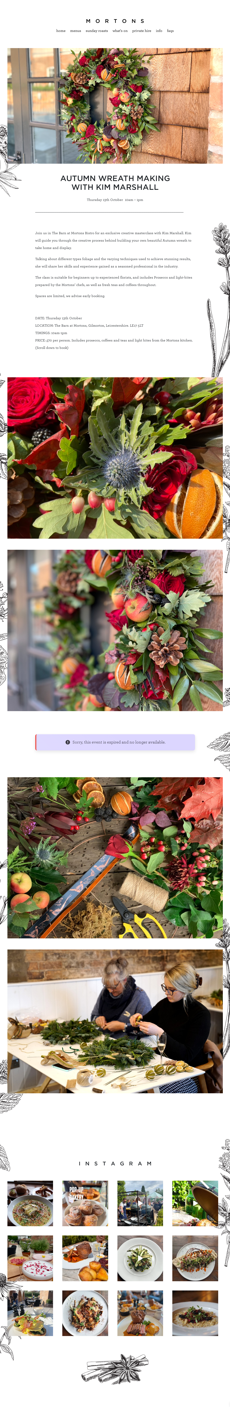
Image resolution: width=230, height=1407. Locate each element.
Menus (75, 31)
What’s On (120, 31)
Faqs (170, 31)
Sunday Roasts (97, 31)
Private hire (141, 31)
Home (61, 31)
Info (159, 31)
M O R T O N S (115, 21)
